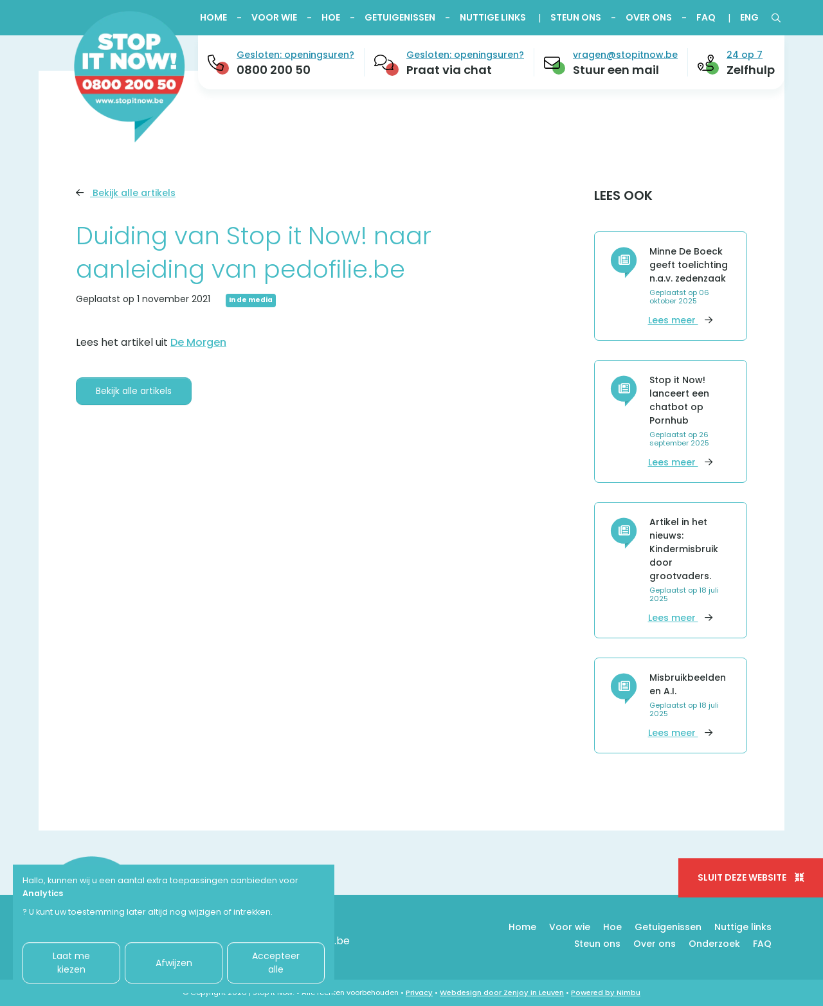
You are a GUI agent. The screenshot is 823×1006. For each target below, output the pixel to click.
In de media (251, 300)
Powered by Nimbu (605, 992)
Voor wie (274, 17)
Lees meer (680, 320)
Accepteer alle (276, 962)
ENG (749, 17)
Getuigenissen (400, 17)
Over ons (649, 17)
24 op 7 (745, 54)
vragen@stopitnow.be (625, 54)
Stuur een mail (616, 70)
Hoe (330, 17)
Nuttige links (493, 17)
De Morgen (198, 342)
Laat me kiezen (71, 962)
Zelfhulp (751, 70)
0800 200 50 (274, 70)
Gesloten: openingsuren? (295, 54)
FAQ (706, 17)
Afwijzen (174, 963)
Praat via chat (449, 70)
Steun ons (575, 17)
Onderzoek (714, 943)
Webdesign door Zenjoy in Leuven (502, 992)
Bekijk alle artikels (126, 192)
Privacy (419, 992)
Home (213, 17)
